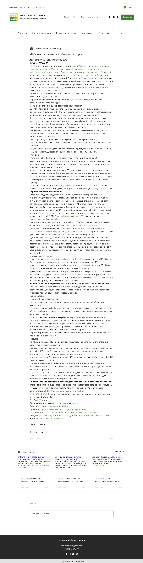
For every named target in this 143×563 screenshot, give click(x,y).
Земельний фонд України (32, 15)
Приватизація (87, 33)
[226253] (77, 554)
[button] (122, 33)
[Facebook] (107, 17)
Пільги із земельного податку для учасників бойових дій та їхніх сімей (70, 479)
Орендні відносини (41, 33)
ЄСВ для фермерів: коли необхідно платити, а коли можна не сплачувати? (32, 479)
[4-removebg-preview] (117, 17)
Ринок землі (104, 33)
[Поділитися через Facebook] (31, 432)
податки (42, 424)
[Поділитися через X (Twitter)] (36, 432)
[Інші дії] (112, 48)
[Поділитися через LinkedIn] (42, 432)
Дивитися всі (120, 452)
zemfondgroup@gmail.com (19, 7)
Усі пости (22, 33)
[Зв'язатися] (127, 17)
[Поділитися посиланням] (47, 432)
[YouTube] (113, 17)
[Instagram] (110, 17)
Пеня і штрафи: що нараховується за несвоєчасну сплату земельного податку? (107, 479)
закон (33, 424)
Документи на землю (65, 33)
